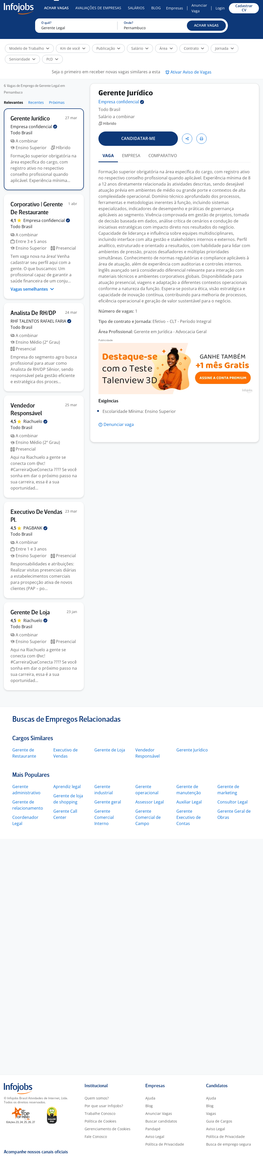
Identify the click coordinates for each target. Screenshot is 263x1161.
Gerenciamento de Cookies (107, 1128)
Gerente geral (107, 802)
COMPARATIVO (162, 155)
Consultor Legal (232, 802)
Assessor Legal (149, 802)
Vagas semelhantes (32, 289)
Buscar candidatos (161, 1121)
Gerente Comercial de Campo (148, 817)
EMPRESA (131, 155)
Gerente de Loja (109, 750)
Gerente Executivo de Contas (188, 817)
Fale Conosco (96, 1136)
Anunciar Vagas (158, 1113)
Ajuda (150, 1098)
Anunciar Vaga (199, 8)
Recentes (36, 102)
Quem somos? (97, 1098)
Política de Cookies (100, 1121)
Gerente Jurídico (192, 750)
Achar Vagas (56, 7)
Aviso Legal (154, 1136)
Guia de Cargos (219, 1121)
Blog (156, 7)
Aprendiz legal (67, 786)
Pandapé (152, 1128)
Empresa (121, 102)
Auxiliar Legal (189, 802)
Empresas (174, 8)
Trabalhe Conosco (100, 1113)
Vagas (211, 1113)
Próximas (57, 102)
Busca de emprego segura (228, 1144)
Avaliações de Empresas (98, 7)
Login (220, 8)
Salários (136, 7)
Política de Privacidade (164, 1144)
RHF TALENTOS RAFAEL (41, 321)
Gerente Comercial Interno (104, 817)
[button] (206, 26)
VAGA (108, 155)
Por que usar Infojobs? (104, 1105)
